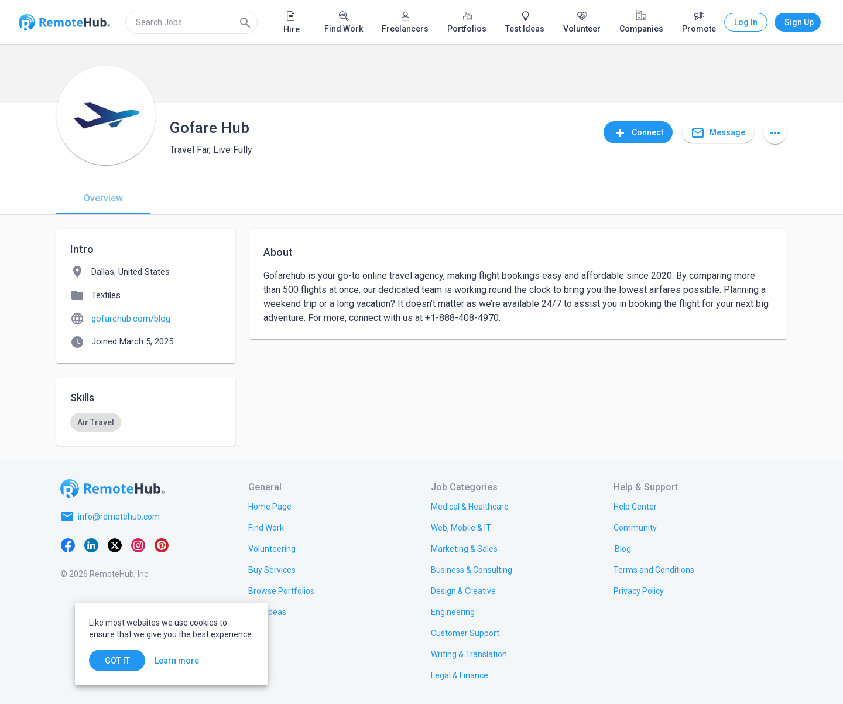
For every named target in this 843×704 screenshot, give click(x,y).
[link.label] (635, 506)
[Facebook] (68, 544)
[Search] (245, 22)
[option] (95, 422)
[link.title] (270, 506)
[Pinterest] (161, 544)
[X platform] (114, 544)
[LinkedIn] (91, 544)
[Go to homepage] (112, 488)
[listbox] (145, 422)
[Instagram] (138, 544)
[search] (191, 22)
